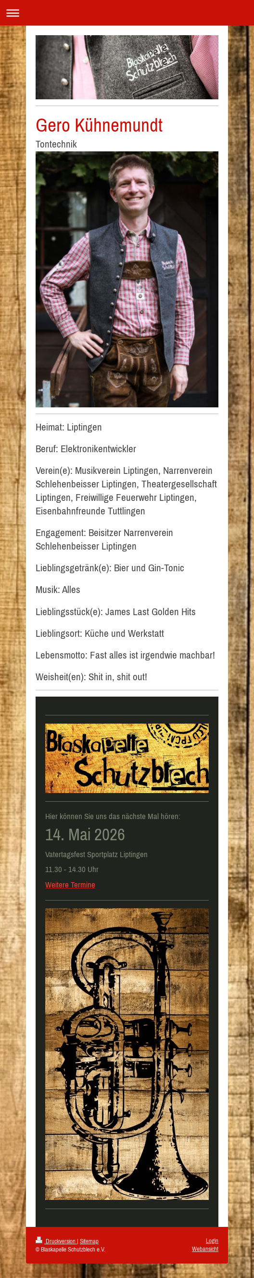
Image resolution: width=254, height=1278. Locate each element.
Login (212, 1240)
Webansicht (205, 1248)
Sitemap (89, 1241)
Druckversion (56, 1241)
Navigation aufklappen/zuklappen (127, 12)
